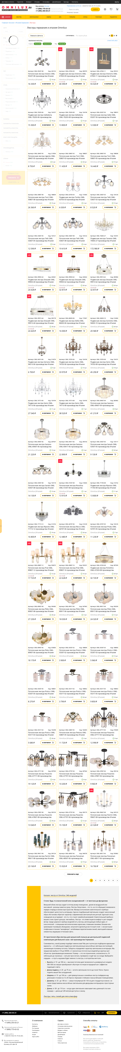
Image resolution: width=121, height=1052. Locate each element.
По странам (35, 1028)
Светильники (11, 54)
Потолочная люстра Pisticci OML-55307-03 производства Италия (104, 651)
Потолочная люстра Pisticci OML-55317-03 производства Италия (41, 733)
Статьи (60, 1041)
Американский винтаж (13, 89)
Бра (8, 42)
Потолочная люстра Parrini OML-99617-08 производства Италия (41, 857)
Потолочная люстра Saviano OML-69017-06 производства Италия (71, 445)
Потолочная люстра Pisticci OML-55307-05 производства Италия (41, 692)
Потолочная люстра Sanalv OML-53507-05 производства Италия (103, 445)
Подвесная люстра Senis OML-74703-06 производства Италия (72, 363)
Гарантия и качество (64, 1028)
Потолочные (11, 78)
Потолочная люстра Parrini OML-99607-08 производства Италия (103, 816)
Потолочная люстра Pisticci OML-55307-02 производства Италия (72, 651)
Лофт (8, 111)
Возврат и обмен (63, 1030)
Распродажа (35, 1030)
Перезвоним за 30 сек (74, 6)
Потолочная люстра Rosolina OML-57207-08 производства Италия (71, 486)
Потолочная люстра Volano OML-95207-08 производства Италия (41, 75)
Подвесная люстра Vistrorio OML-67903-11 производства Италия (104, 75)
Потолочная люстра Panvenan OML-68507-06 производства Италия (71, 857)
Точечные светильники (14, 64)
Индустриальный (12, 102)
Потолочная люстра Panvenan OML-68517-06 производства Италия (102, 857)
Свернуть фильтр (36, 36)
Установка (46, 2)
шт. (97, 1013)
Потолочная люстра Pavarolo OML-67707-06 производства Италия (71, 816)
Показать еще (73, 874)
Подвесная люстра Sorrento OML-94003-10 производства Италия (104, 322)
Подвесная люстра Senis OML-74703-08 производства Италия (103, 363)
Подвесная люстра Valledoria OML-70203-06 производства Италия (40, 116)
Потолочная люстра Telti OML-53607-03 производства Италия (103, 198)
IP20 (8, 141)
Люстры (62, 44)
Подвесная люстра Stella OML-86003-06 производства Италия (72, 322)
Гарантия (20, 2)
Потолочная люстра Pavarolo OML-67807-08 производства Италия (40, 816)
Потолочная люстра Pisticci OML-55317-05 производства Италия (104, 692)
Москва (46, 6)
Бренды (66, 2)
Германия (47, 44)
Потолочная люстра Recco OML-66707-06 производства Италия (72, 528)
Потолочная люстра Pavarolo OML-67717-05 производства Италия (102, 733)
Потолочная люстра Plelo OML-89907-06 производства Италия (41, 651)
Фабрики (34, 1026)
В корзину (48, 84)
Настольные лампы (12, 48)
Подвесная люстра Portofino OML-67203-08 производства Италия (102, 569)
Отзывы (37, 2)
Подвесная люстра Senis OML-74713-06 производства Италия (41, 404)
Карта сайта (35, 1036)
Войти (117, 2)
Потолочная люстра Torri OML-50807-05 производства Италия (103, 157)
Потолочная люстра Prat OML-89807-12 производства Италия (41, 569)
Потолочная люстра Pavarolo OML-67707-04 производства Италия (71, 775)
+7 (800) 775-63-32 (49, 9)
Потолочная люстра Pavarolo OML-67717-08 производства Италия (40, 775)
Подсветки (10, 51)
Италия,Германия (22, 23)
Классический (11, 108)
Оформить (111, 1012)
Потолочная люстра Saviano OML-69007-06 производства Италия (39, 445)
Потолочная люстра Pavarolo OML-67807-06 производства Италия (102, 775)
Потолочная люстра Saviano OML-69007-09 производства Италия (102, 404)
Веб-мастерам (62, 1032)
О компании (37, 1020)
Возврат (28, 2)
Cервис (61, 1020)
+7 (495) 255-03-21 (49, 11)
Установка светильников (65, 1026)
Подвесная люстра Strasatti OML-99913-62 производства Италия (103, 280)
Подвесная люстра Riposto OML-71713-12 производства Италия (41, 528)
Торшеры (9, 61)
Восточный (10, 98)
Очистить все (112, 40)
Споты (9, 58)
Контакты (75, 2)
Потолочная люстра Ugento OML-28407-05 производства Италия (41, 157)
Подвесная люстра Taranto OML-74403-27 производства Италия (103, 239)
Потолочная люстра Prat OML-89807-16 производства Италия (72, 569)
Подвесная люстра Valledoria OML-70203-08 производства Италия (71, 116)
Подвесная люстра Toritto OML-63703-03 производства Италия (72, 198)
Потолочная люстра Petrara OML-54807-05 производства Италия (73, 733)
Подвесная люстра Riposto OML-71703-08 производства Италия (103, 486)
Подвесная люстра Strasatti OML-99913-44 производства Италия (41, 322)
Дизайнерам (56, 2)
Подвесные (10, 75)
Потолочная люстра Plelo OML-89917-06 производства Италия (72, 610)
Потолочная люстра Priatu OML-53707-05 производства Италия (103, 528)
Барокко (9, 95)
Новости (60, 1039)
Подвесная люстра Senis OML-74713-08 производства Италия (72, 404)
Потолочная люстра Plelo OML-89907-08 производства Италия (41, 610)
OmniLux (9, 151)
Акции (34, 1034)
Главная (5, 23)
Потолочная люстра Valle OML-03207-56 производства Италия (103, 116)
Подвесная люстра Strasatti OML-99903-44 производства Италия (41, 280)
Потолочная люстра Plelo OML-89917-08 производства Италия (103, 610)
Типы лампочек (62, 1043)
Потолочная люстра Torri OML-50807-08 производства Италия (41, 198)
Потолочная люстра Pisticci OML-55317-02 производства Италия (72, 692)
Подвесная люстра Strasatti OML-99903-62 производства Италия (72, 280)
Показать (13, 178)
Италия (37, 44)
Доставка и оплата (8, 2)
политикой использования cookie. (94, 1044)
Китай (9, 165)
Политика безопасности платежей (93, 1034)
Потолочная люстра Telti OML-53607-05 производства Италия (41, 239)
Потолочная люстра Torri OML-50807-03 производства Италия (72, 157)
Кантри (9, 105)
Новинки (34, 1032)
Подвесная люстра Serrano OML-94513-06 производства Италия (41, 363)
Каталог (6, 17)
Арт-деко (9, 92)
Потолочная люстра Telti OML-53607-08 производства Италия (72, 239)
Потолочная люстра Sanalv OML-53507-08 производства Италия (41, 486)
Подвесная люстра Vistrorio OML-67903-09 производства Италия (72, 75)
